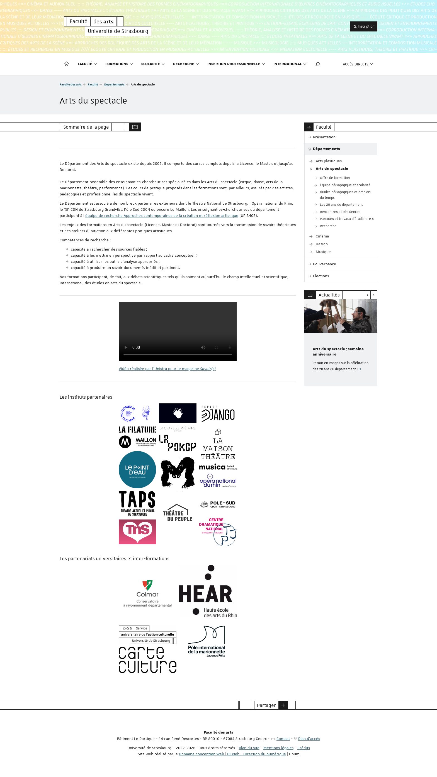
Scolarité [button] (153, 64)
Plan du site (249, 747)
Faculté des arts (71, 84)
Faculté (93, 84)
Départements (114, 84)
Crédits (303, 747)
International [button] (290, 64)
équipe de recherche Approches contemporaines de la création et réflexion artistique (161, 215)
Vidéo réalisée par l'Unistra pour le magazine (167, 368)
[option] (341, 342)
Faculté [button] (87, 64)
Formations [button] (119, 64)
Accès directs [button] (358, 64)
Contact (283, 738)
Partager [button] (266, 705)
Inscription (363, 26)
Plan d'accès (309, 738)
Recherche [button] (186, 64)
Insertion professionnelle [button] (236, 64)
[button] (318, 64)
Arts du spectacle (332, 168)
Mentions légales (278, 747)
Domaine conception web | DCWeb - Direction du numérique (232, 753)
